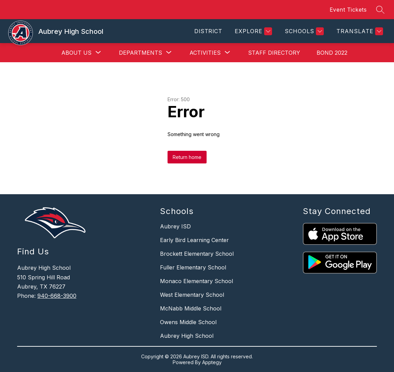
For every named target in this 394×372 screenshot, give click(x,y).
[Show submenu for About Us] (76, 53)
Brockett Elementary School (197, 253)
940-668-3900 (56, 295)
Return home (187, 157)
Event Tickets (348, 9)
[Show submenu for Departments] (140, 53)
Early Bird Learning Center (194, 240)
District (208, 31)
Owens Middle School (188, 322)
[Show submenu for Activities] (205, 53)
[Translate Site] (359, 31)
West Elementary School (192, 294)
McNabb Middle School (190, 308)
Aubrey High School (186, 335)
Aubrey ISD (175, 226)
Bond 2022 (332, 52)
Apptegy (212, 362)
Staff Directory (274, 52)
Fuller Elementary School (193, 267)
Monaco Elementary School (196, 281)
